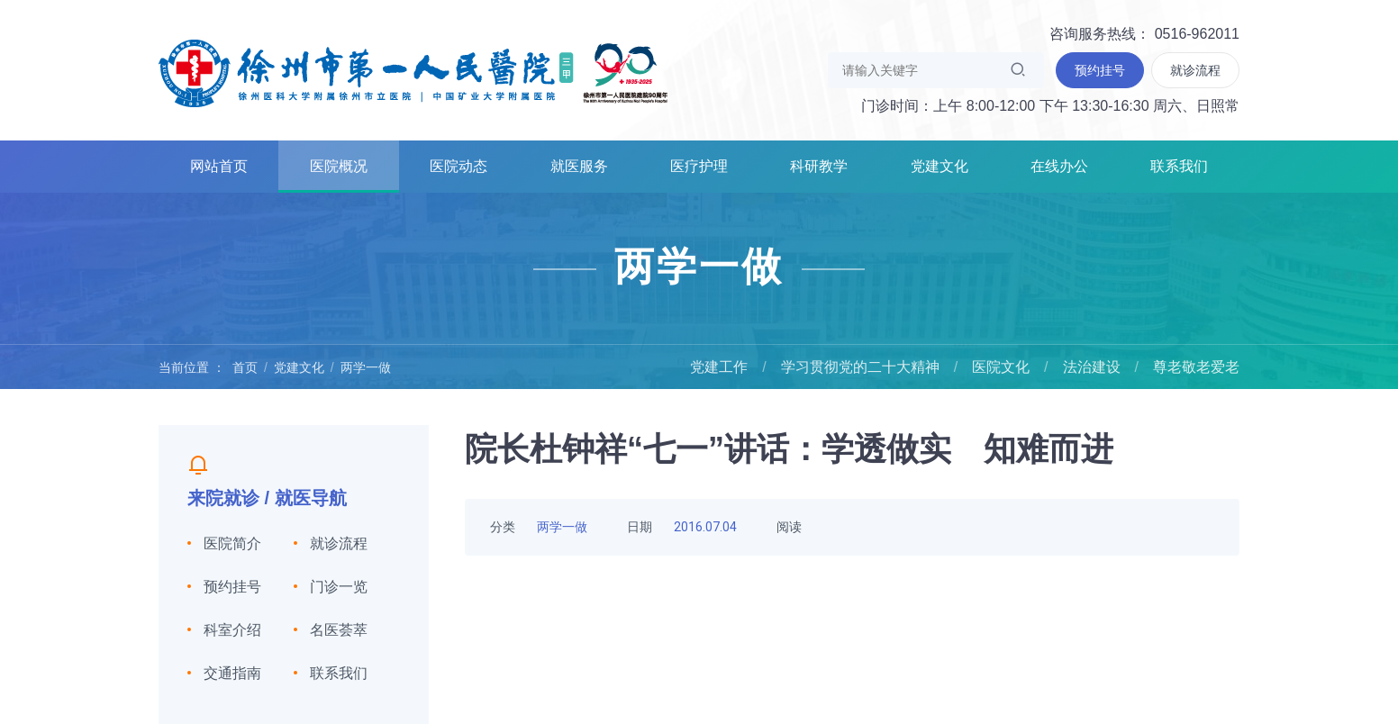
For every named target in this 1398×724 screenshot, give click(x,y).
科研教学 (819, 166)
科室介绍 (232, 630)
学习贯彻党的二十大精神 (860, 367)
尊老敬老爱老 (1196, 367)
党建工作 (719, 367)
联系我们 (1179, 166)
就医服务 (579, 166)
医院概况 (339, 166)
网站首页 (219, 166)
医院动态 (458, 166)
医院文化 (1001, 367)
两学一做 (365, 367)
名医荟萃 (339, 630)
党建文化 (939, 166)
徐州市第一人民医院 (413, 72)
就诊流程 (339, 543)
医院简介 (232, 543)
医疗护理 (699, 166)
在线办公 (1059, 166)
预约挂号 (232, 586)
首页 (245, 367)
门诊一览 (339, 586)
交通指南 (232, 673)
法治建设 (1092, 367)
